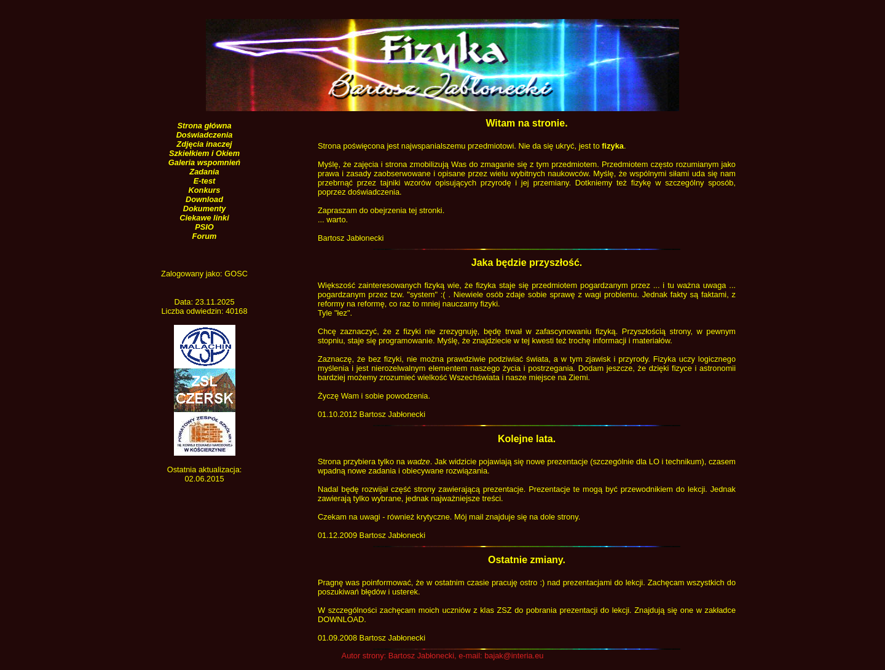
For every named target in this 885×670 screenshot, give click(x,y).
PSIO (204, 227)
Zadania (204, 171)
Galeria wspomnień (204, 162)
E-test (205, 180)
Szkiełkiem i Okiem (204, 153)
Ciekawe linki (204, 217)
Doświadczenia (204, 134)
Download (204, 199)
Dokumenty (204, 208)
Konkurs (205, 190)
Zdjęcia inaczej (204, 144)
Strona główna (204, 125)
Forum (204, 236)
